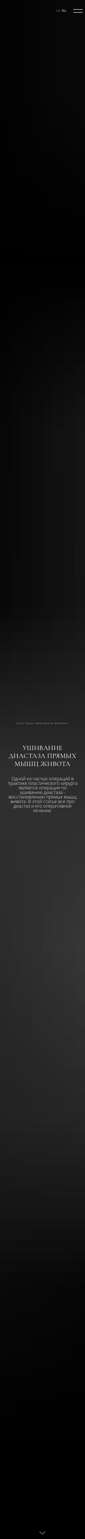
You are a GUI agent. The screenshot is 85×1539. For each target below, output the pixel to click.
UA (58, 10)
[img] (78, 11)
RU (64, 10)
